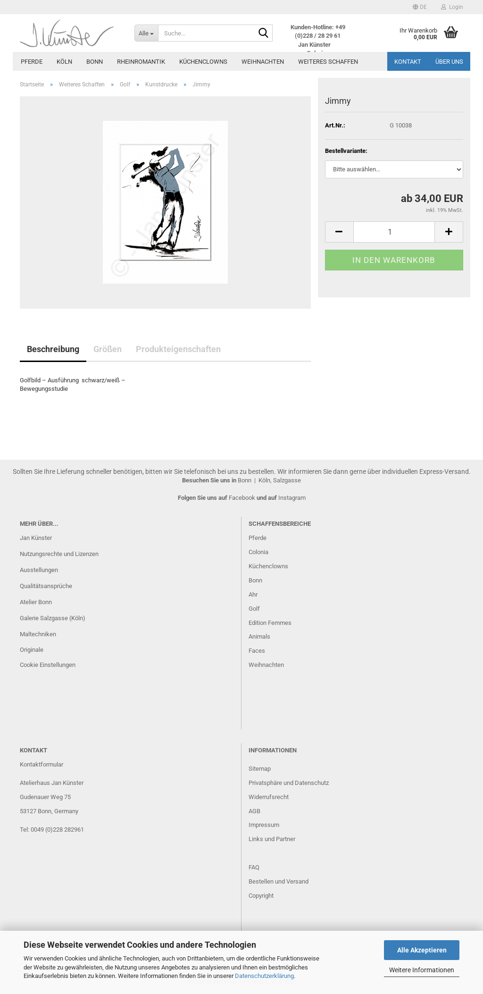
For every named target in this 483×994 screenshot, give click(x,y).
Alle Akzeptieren (422, 950)
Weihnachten (263, 61)
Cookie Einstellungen (47, 664)
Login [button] (452, 7)
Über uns (449, 61)
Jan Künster (36, 537)
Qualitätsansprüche (46, 586)
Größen (107, 349)
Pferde (31, 61)
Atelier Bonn (36, 602)
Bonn (94, 61)
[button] (420, 7)
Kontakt (407, 61)
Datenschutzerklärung (264, 975)
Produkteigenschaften (178, 349)
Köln (64, 61)
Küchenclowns (203, 61)
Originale (31, 649)
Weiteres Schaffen (328, 61)
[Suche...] (146, 33)
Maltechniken (38, 634)
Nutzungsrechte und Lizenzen (59, 553)
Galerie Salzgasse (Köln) (52, 618)
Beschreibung (53, 349)
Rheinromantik (141, 61)
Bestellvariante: (346, 150)
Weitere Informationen (421, 970)
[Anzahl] (394, 232)
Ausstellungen (39, 569)
